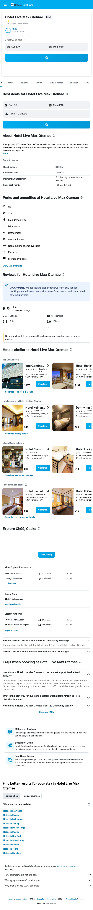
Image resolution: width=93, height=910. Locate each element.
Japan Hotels (21, 899)
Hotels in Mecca (11, 815)
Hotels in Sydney (11, 823)
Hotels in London (11, 844)
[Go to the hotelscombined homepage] (22, 4)
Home (10, 899)
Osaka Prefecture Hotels (46, 899)
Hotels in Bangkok (12, 853)
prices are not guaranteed (67, 866)
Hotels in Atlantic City (13, 840)
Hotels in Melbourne (13, 819)
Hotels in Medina (11, 832)
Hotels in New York (12, 836)
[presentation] (66, 94)
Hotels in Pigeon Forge (14, 828)
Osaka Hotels (71, 899)
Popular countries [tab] (31, 796)
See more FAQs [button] (46, 712)
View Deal (42, 384)
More (5, 153)
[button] (5, 4)
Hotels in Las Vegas (12, 811)
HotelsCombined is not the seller (48, 875)
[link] (19, 392)
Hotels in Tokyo (10, 849)
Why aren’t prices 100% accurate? (48, 885)
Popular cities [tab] (11, 796)
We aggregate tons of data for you (48, 880)
